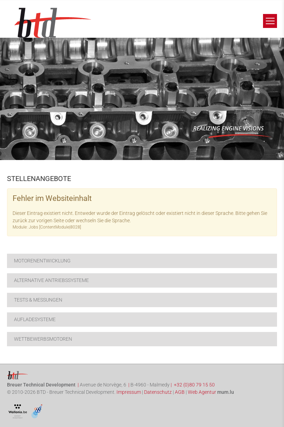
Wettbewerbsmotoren (43, 339)
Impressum (128, 392)
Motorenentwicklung (42, 260)
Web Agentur (202, 392)
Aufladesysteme (35, 319)
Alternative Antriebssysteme (51, 280)
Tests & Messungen (38, 300)
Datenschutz (158, 392)
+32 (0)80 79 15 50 (194, 385)
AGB (180, 392)
